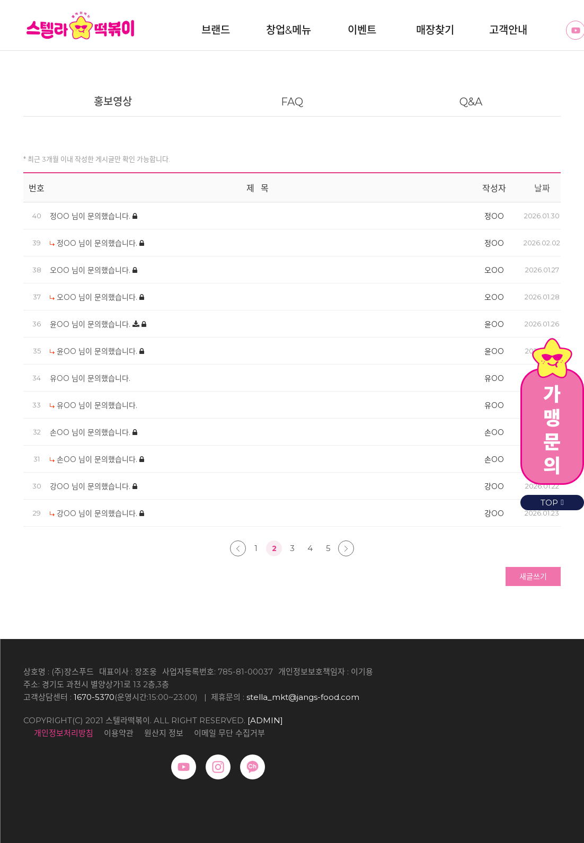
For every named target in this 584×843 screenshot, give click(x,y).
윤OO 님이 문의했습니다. (91, 324)
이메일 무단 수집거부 (229, 733)
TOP (552, 503)
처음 (238, 548)
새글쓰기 (533, 576)
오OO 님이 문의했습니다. (91, 270)
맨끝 (346, 548)
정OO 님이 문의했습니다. (91, 216)
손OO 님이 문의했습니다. (91, 432)
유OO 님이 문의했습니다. (90, 378)
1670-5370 (94, 697)
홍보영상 (113, 101)
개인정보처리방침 (63, 733)
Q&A (470, 101)
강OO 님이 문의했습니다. (91, 486)
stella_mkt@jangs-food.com (302, 697)
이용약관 (119, 733)
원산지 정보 (163, 733)
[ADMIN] (265, 720)
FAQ (292, 101)
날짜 (542, 188)
